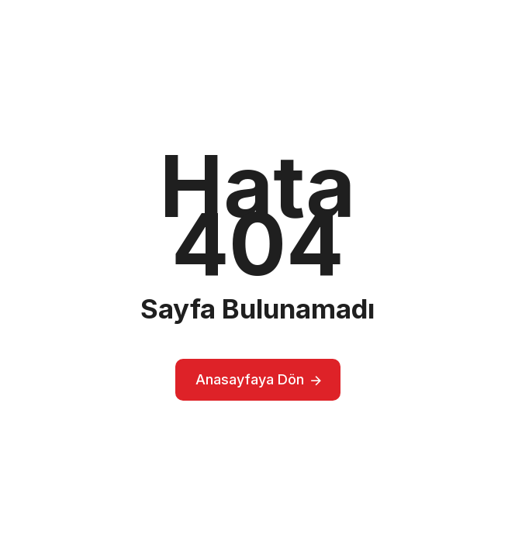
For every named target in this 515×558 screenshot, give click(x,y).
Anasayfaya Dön (249, 379)
